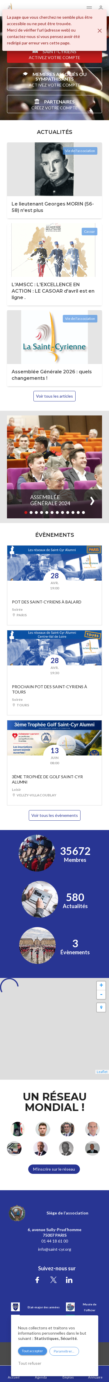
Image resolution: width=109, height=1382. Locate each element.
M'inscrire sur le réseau (54, 1169)
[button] (25, 512)
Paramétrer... (64, 1351)
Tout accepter (32, 1351)
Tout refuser (29, 1363)
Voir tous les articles (54, 396)
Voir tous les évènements (54, 815)
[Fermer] (99, 30)
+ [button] (101, 985)
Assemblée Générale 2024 (50, 500)
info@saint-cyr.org (54, 1249)
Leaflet (102, 1072)
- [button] (101, 994)
